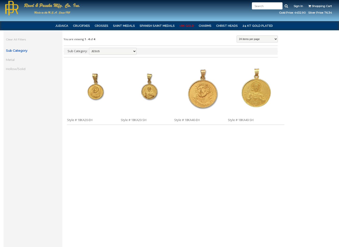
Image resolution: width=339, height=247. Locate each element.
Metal (10, 60)
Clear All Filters (16, 39)
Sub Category (16, 50)
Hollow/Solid (15, 69)
